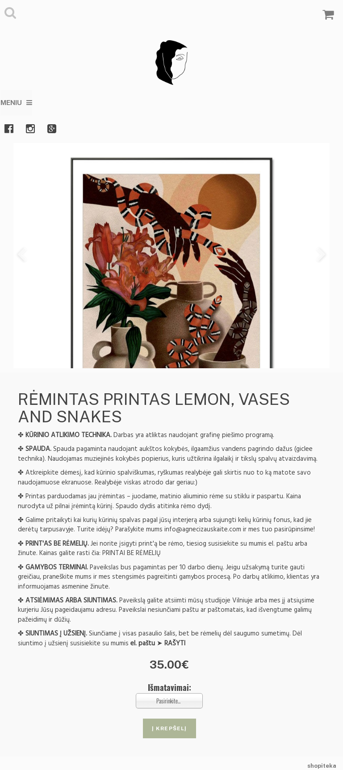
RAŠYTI (174, 643)
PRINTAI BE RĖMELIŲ (131, 553)
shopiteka (321, 765)
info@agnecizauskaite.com (202, 529)
